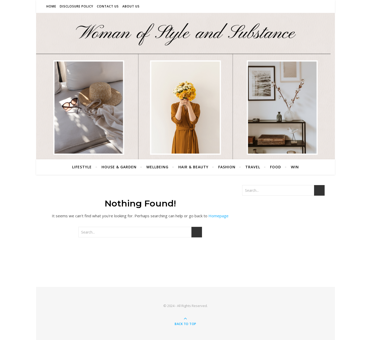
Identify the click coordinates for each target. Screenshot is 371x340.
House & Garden (119, 166)
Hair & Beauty (193, 166)
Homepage (218, 215)
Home (51, 6)
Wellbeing (157, 166)
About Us (131, 6)
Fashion (226, 166)
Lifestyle (82, 166)
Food (275, 166)
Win (295, 166)
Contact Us (108, 6)
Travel (252, 166)
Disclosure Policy (76, 6)
